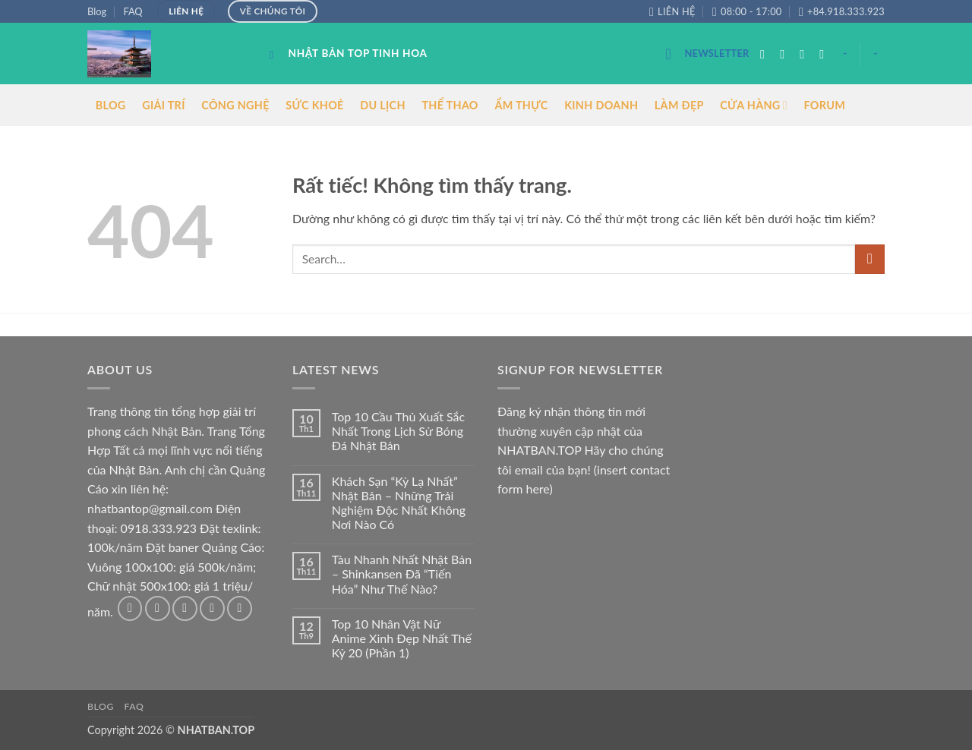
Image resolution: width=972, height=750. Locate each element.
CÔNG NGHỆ (235, 105)
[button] (707, 54)
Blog (96, 11)
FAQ (132, 11)
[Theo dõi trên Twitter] (806, 54)
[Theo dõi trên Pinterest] (239, 608)
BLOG (111, 105)
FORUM (824, 105)
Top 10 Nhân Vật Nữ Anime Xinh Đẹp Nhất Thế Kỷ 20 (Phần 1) (402, 638)
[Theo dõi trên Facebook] (766, 54)
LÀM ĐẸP (679, 105)
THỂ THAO (449, 105)
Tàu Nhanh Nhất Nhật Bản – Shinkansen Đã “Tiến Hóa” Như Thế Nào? (402, 573)
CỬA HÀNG (753, 105)
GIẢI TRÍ (163, 105)
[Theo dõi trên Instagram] (786, 54)
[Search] (275, 54)
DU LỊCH (383, 105)
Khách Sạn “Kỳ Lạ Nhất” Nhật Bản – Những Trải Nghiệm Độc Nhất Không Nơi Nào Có (398, 503)
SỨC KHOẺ (314, 105)
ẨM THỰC (521, 105)
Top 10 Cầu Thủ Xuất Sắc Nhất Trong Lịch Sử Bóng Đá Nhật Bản (398, 430)
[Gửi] (870, 259)
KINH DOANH (601, 105)
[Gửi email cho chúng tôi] (825, 54)
